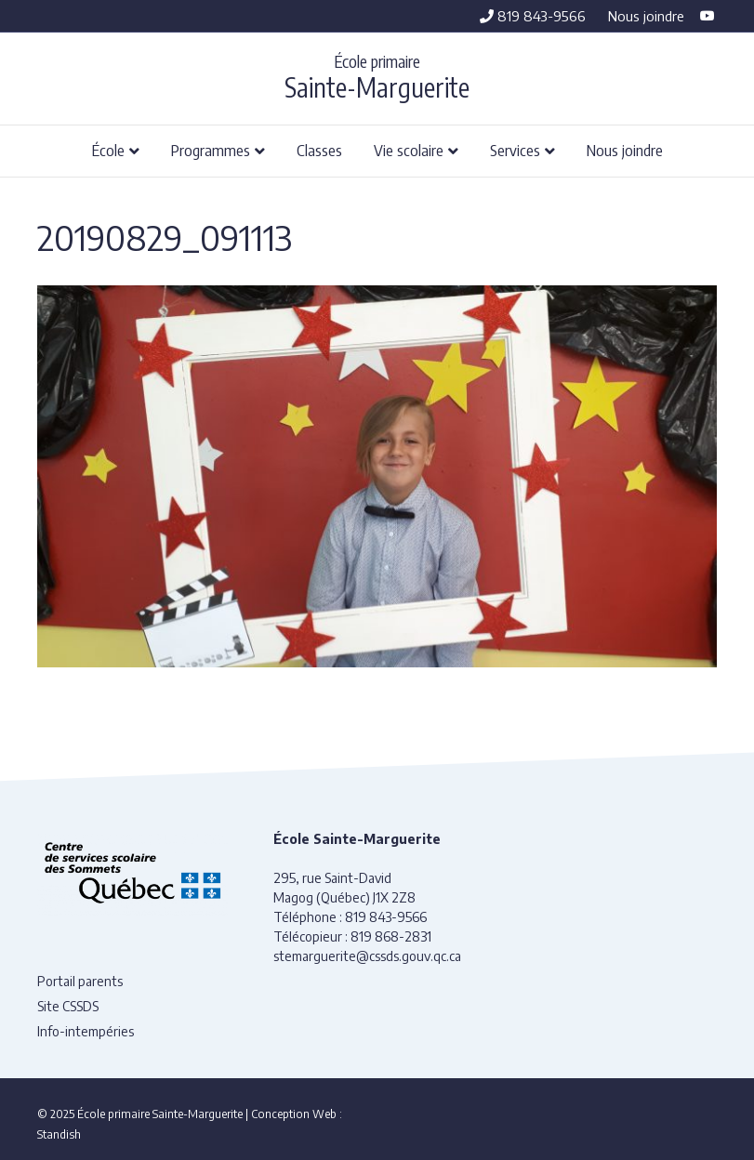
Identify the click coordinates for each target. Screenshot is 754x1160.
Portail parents (80, 981)
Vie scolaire (408, 149)
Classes (319, 149)
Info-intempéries (85, 1031)
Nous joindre (646, 15)
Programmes (210, 149)
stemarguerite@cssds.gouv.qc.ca (367, 956)
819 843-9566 (533, 15)
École (108, 149)
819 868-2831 (391, 936)
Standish (59, 1134)
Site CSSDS (68, 1006)
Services (515, 149)
